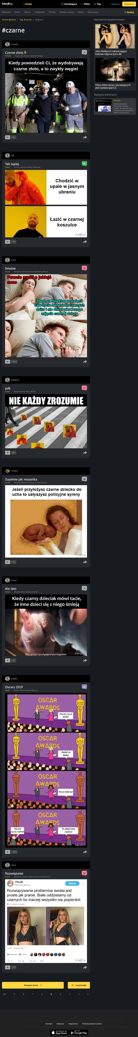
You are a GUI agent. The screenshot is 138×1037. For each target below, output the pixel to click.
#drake (30, 167)
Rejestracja (129, 4)
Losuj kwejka (79, 985)
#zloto (17, 56)
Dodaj (28, 4)
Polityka (52, 12)
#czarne (27, 56)
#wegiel (40, 56)
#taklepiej (36, 167)
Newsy (81, 12)
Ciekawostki (39, 12)
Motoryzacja (93, 12)
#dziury (45, 272)
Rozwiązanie (14, 873)
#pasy (28, 392)
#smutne (25, 272)
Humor (17, 12)
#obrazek (17, 483)
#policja (31, 483)
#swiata (25, 877)
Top (99, 4)
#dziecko (24, 483)
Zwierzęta (6, 12)
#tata (23, 592)
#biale (16, 392)
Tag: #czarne (25, 19)
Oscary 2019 (14, 687)
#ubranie (24, 167)
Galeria (27, 12)
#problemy (18, 877)
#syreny (44, 483)
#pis (21, 56)
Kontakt (49, 1024)
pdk (8, 388)
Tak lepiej (12, 164)
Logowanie (115, 4)
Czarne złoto (15, 52)
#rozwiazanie (45, 877)
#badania (38, 272)
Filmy (87, 4)
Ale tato (10, 588)
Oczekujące (70, 4)
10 (4, 994)
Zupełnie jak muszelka (21, 479)
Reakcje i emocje (67, 12)
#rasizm (17, 690)
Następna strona (33, 985)
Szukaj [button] (130, 12)
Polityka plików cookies (92, 1024)
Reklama (60, 1024)
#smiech (35, 592)
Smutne (10, 268)
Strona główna (9, 19)
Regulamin (73, 1024)
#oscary (35, 690)
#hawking (17, 272)
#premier (33, 56)
